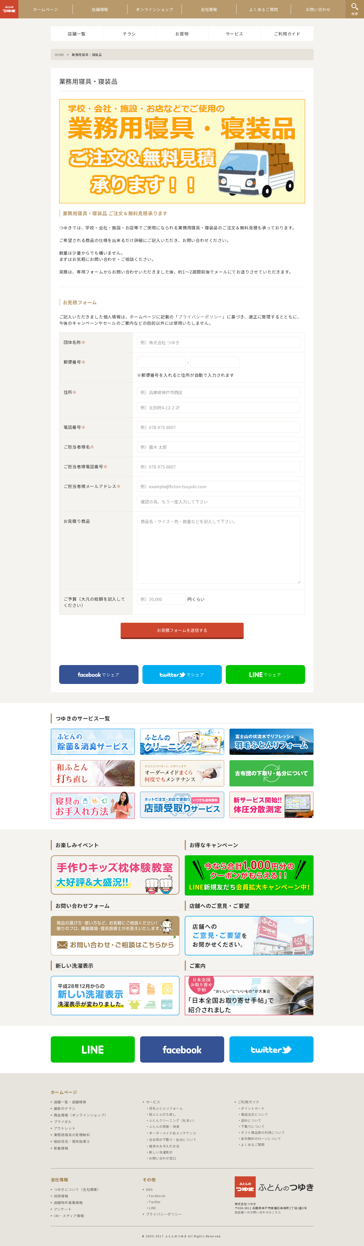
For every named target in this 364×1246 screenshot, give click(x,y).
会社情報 (209, 9)
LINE (152, 1208)
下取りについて (253, 1126)
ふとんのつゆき (9, 9)
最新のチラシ (65, 1108)
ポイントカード (253, 1108)
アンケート (63, 1209)
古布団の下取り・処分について (172, 1139)
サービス (234, 33)
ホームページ (45, 9)
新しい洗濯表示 (161, 1152)
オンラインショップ (154, 9)
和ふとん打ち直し (162, 1114)
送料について (251, 1120)
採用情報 (61, 1195)
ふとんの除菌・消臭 (164, 1126)
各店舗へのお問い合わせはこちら (258, 1212)
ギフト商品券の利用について (263, 1132)
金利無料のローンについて (261, 1138)
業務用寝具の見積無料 (72, 1134)
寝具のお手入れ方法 (164, 1146)
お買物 (181, 33)
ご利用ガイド (287, 33)
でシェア (98, 674)
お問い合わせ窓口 (162, 1158)
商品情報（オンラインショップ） (81, 1115)
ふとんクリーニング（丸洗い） (172, 1120)
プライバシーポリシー (200, 316)
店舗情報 (100, 9)
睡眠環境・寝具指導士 (72, 1141)
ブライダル (63, 1121)
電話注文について (254, 1114)
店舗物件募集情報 (68, 1202)
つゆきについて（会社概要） (77, 1189)
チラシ (129, 33)
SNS (149, 1189)
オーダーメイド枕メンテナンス (172, 1133)
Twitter (155, 1201)
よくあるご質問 (263, 9)
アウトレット (65, 1128)
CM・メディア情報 (69, 1215)
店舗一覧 (76, 33)
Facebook (157, 1195)
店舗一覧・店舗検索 (70, 1101)
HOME (59, 54)
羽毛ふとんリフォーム (166, 1108)
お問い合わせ (318, 9)
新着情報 (61, 1148)
